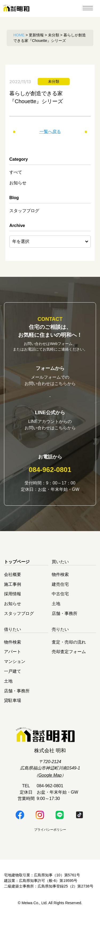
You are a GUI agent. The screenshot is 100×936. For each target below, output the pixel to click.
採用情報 (12, 611)
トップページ (17, 579)
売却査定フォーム (69, 669)
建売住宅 (60, 601)
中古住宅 (60, 611)
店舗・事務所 (64, 630)
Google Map (50, 792)
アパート (12, 669)
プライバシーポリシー (50, 847)
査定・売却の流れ (69, 659)
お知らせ (17, 183)
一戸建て (12, 688)
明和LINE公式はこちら (50, 452)
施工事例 (12, 601)
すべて (15, 172)
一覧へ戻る (50, 131)
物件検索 (60, 591)
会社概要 (12, 591)
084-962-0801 (50, 487)
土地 (56, 621)
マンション (14, 679)
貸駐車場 (12, 718)
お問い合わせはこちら (50, 399)
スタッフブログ (24, 210)
